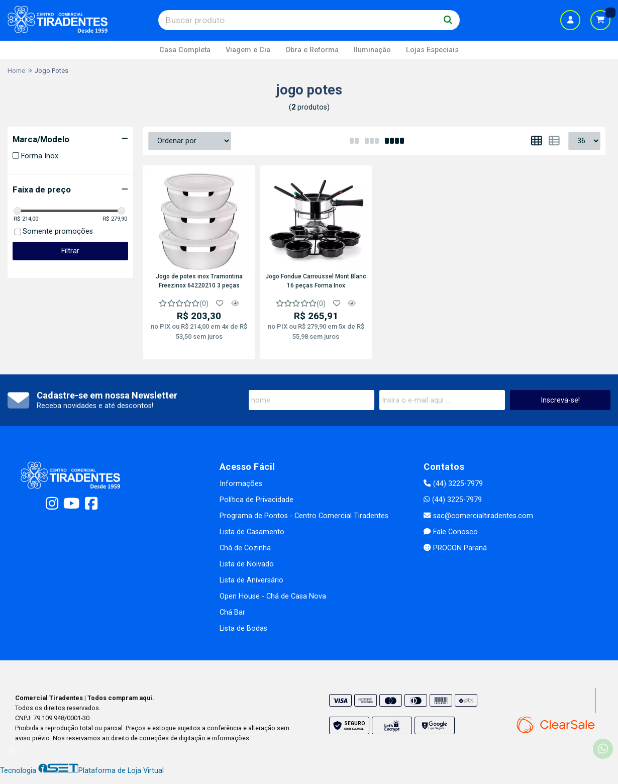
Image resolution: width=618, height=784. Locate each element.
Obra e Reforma (312, 50)
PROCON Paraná (455, 548)
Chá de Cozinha (245, 548)
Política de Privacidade (256, 500)
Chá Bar (232, 612)
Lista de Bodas (243, 628)
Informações (241, 483)
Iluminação (372, 50)
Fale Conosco (450, 532)
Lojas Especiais (432, 50)
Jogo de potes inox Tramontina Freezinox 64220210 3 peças (199, 281)
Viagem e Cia (248, 50)
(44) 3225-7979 (453, 483)
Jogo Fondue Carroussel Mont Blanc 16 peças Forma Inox (315, 281)
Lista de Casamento (252, 532)
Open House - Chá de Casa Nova (273, 596)
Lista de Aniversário (251, 580)
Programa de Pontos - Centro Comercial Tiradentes (304, 516)
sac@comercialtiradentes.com (478, 516)
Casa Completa (185, 50)
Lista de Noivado (247, 564)
